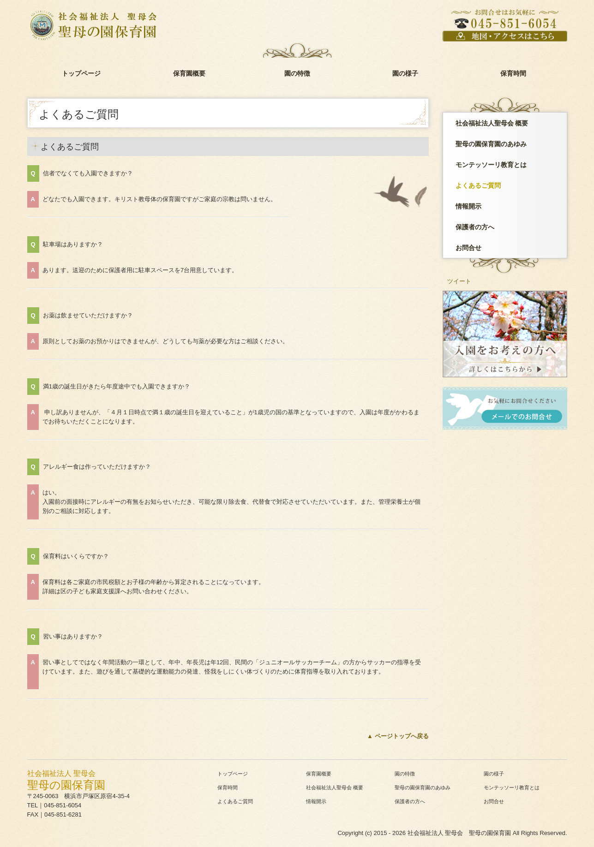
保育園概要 (189, 73)
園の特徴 (297, 73)
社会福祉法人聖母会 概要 (492, 123)
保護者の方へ (475, 227)
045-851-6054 (62, 805)
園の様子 (405, 73)
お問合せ (468, 247)
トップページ (81, 73)
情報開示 (468, 206)
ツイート (459, 281)
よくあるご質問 (478, 185)
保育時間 (513, 73)
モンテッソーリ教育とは (491, 164)
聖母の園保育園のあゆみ (491, 144)
